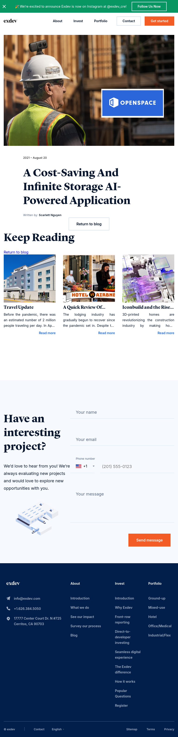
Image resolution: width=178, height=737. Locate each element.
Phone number (85, 458)
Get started (159, 21)
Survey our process (85, 626)
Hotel (152, 617)
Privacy (169, 729)
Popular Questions (123, 693)
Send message (149, 540)
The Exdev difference (123, 669)
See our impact (82, 617)
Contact (129, 21)
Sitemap (131, 729)
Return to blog (89, 224)
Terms (150, 729)
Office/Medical (160, 626)
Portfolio (100, 21)
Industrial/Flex (159, 635)
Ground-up (156, 598)
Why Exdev (124, 607)
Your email (86, 439)
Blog (73, 635)
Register (121, 705)
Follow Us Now (149, 6)
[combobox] (58, 729)
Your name (86, 412)
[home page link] (10, 21)
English (58, 729)
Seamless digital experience (128, 654)
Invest (78, 21)
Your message (90, 494)
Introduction (79, 598)
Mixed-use (156, 607)
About (57, 21)
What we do (79, 607)
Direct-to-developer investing (123, 637)
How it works (125, 681)
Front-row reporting (122, 619)
